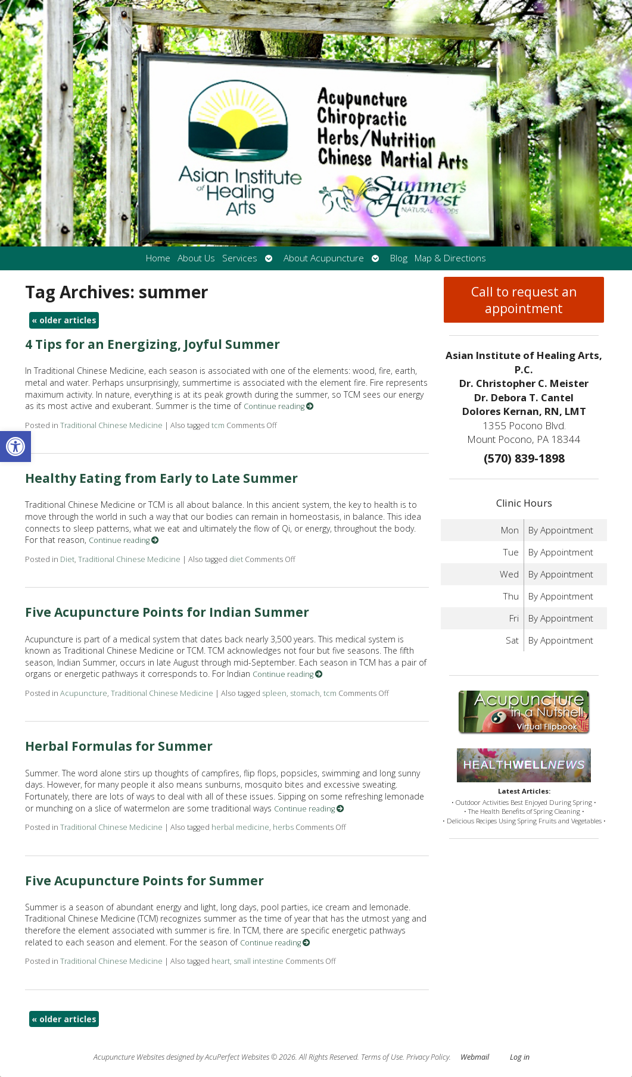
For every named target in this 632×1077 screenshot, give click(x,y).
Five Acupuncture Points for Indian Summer (167, 612)
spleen (274, 693)
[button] (15, 446)
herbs (283, 827)
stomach (305, 693)
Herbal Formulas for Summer (119, 746)
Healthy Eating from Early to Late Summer (161, 478)
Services (239, 258)
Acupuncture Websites (129, 1057)
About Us (196, 258)
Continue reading (279, 406)
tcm (218, 425)
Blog (398, 258)
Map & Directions (450, 258)
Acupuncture (83, 693)
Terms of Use (382, 1057)
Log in (520, 1057)
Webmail (474, 1057)
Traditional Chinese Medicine (111, 425)
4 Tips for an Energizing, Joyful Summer (152, 344)
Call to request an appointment (524, 300)
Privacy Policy (427, 1057)
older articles (64, 320)
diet (236, 559)
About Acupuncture (324, 258)
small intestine (259, 961)
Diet (67, 559)
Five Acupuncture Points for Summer (144, 880)
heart (220, 961)
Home (158, 258)
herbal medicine (240, 827)
